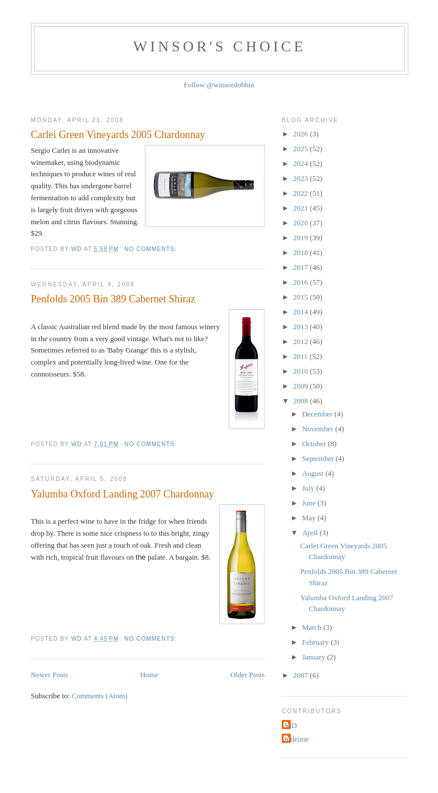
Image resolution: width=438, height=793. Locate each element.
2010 (301, 371)
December (318, 414)
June (310, 503)
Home (149, 674)
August (314, 473)
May (310, 517)
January (314, 657)
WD (291, 725)
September (319, 458)
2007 (301, 675)
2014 (301, 312)
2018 (301, 252)
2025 (301, 148)
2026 (301, 134)
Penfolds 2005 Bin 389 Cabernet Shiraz (113, 299)
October (315, 443)
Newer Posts (49, 674)
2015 (301, 297)
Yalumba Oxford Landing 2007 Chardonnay (122, 494)
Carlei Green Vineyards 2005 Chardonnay (118, 134)
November (318, 428)
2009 (301, 386)
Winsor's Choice (219, 46)
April (311, 532)
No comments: (151, 249)
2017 (301, 267)
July (309, 488)
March (312, 627)
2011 (301, 356)
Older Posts (247, 674)
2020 (301, 223)
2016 (301, 282)
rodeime (297, 739)
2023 (301, 178)
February (316, 642)
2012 (301, 341)
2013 (301, 326)
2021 (301, 208)
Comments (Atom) (100, 695)
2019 (301, 237)
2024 (301, 163)
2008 (301, 400)
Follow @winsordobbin (219, 84)
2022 (301, 193)
